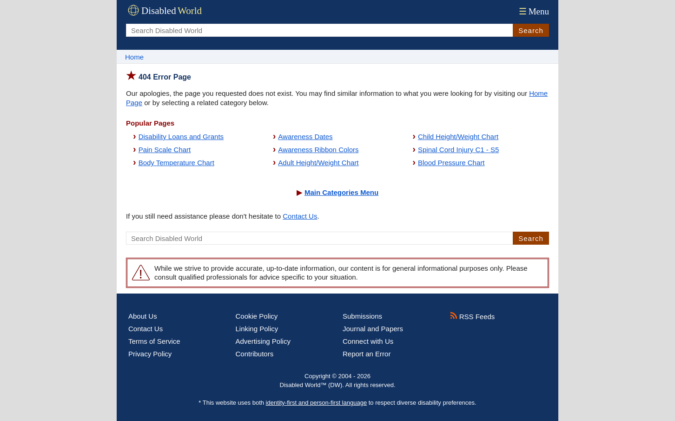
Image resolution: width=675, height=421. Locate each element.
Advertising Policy (263, 341)
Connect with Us (368, 341)
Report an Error (366, 354)
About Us (142, 316)
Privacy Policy (150, 354)
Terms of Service (154, 341)
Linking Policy (257, 329)
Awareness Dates (305, 136)
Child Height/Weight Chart (458, 136)
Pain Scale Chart (165, 150)
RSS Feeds (472, 317)
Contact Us (300, 216)
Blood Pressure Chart (451, 163)
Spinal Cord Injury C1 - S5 (458, 150)
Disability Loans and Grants (181, 136)
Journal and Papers (373, 329)
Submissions (362, 316)
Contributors (255, 354)
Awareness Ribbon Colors (318, 150)
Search (530, 30)
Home (134, 57)
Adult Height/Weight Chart (318, 163)
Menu (533, 11)
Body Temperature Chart (176, 163)
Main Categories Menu (341, 192)
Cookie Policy (257, 316)
